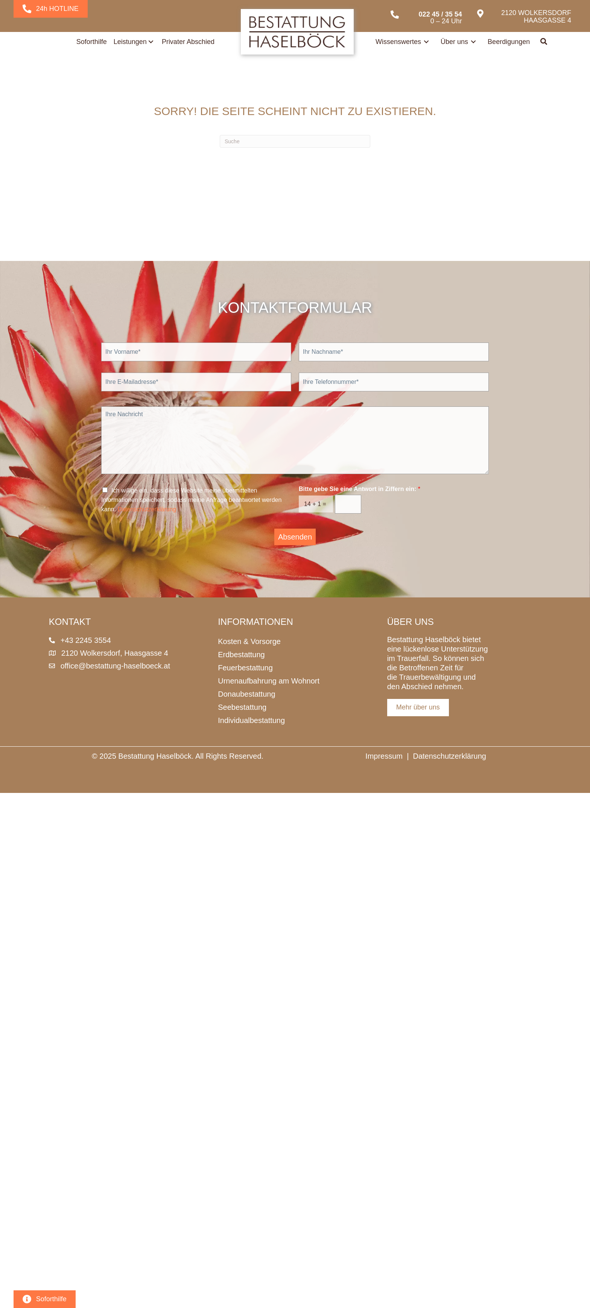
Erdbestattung (241, 654)
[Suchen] (295, 141)
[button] (544, 42)
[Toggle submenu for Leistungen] (151, 41)
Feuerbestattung (245, 668)
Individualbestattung (251, 720)
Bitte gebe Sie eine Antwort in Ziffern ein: (359, 489)
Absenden (295, 537)
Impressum (384, 756)
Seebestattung (242, 707)
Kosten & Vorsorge (249, 641)
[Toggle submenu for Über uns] (473, 41)
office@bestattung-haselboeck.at (115, 666)
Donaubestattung (246, 694)
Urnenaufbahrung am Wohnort (268, 681)
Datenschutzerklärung (147, 509)
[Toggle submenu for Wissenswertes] (426, 41)
